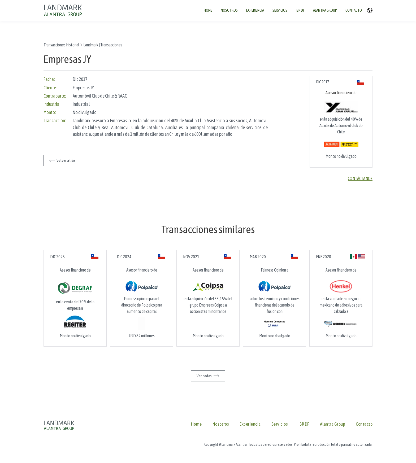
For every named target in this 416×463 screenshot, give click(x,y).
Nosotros (221, 424)
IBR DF (303, 424)
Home (196, 424)
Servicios (279, 424)
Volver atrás (66, 160)
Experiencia (250, 424)
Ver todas (204, 376)
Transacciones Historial (61, 44)
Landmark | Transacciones (102, 44)
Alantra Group (332, 424)
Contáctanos (360, 178)
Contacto (364, 424)
